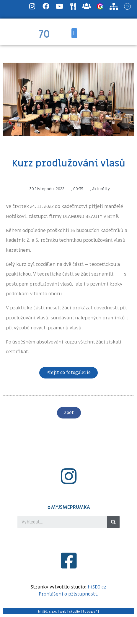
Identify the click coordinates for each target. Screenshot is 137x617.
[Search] (113, 522)
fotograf (90, 611)
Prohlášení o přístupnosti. (68, 594)
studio (74, 611)
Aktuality (101, 188)
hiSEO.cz (97, 587)
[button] (74, 33)
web (63, 611)
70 (44, 34)
